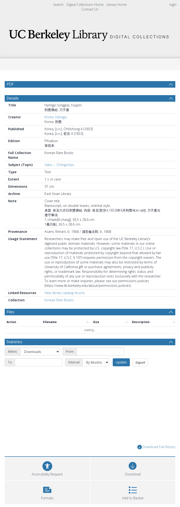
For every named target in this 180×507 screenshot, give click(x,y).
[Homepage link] (90, 34)
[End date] (38, 365)
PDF (10, 84)
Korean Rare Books (59, 302)
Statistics (14, 344)
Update (121, 365)
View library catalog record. (65, 295)
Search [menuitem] (58, 4)
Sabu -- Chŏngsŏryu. (60, 167)
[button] (47, 494)
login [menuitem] (172, 4)
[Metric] (40, 354)
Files (10, 314)
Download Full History (156, 449)
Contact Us (90, 9)
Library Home (116, 4)
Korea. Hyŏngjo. (56, 119)
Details (13, 100)
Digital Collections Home (85, 4)
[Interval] (95, 365)
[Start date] (100, 354)
